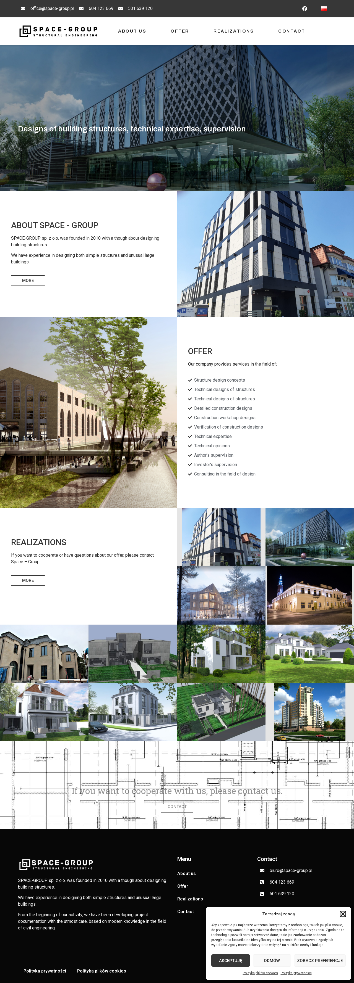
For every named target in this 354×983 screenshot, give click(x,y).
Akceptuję (230, 960)
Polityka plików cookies (260, 973)
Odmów (272, 960)
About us (132, 31)
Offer (180, 31)
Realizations (234, 31)
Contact (291, 31)
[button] (343, 914)
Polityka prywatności (296, 973)
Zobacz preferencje (320, 960)
